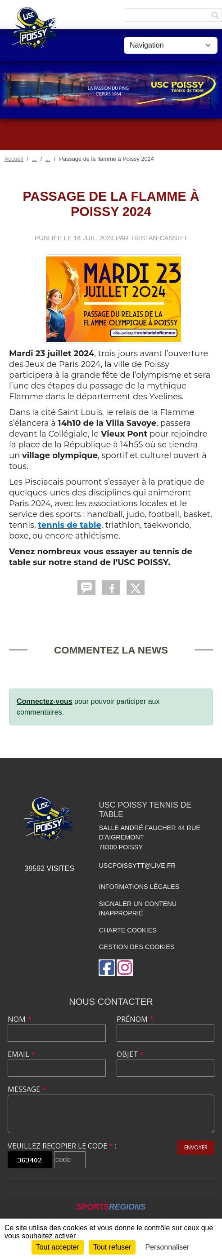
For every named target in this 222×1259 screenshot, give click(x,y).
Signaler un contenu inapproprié (138, 908)
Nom (20, 1019)
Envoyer (196, 1147)
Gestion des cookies (136, 946)
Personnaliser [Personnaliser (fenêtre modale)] (167, 1247)
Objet (130, 1054)
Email (21, 1054)
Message (27, 1089)
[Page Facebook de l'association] (107, 967)
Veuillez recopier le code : (62, 1146)
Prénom (135, 1019)
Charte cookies (127, 930)
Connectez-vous (44, 701)
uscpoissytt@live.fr (137, 865)
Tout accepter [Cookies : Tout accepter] (57, 1247)
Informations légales (139, 886)
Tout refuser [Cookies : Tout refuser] (112, 1247)
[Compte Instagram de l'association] (125, 967)
